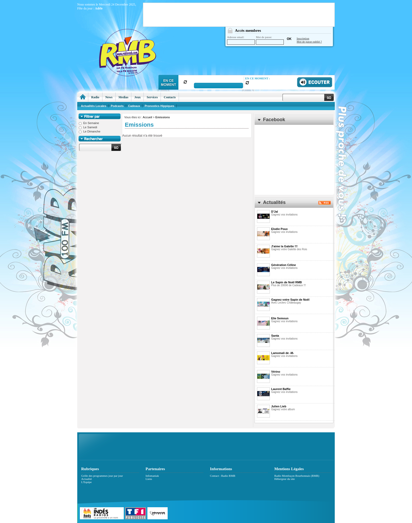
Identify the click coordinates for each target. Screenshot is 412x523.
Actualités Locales (93, 105)
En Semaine (89, 123)
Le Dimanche (89, 131)
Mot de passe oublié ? (309, 41)
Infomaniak (152, 475)
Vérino (275, 371)
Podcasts (117, 105)
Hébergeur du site (284, 478)
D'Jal (274, 211)
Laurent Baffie (281, 389)
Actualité (86, 478)
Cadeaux (134, 105)
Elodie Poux (279, 228)
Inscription (303, 38)
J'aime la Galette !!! (284, 246)
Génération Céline (283, 264)
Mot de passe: (270, 40)
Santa (275, 335)
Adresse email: (241, 40)
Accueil (147, 117)
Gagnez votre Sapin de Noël (290, 299)
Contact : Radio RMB (222, 475)
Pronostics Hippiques (159, 105)
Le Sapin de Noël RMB (286, 282)
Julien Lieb (278, 406)
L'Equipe (86, 482)
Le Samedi (88, 127)
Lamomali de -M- (282, 353)
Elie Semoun (280, 318)
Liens (149, 478)
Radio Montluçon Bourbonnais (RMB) (296, 475)
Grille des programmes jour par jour (102, 475)
